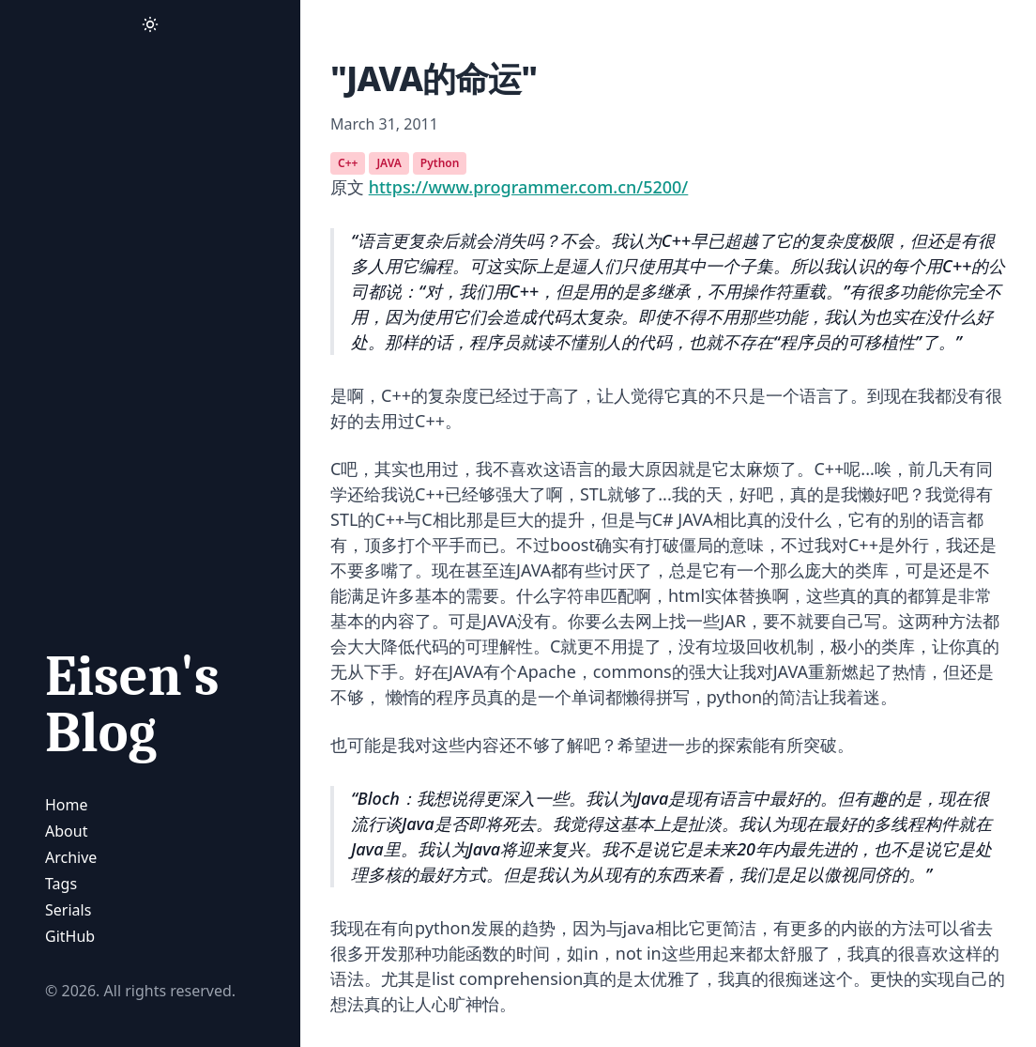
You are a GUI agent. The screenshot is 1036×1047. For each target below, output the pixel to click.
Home (66, 804)
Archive (71, 857)
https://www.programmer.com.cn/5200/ (529, 187)
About (66, 831)
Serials (68, 910)
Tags (61, 883)
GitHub (70, 936)
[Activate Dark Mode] (150, 24)
